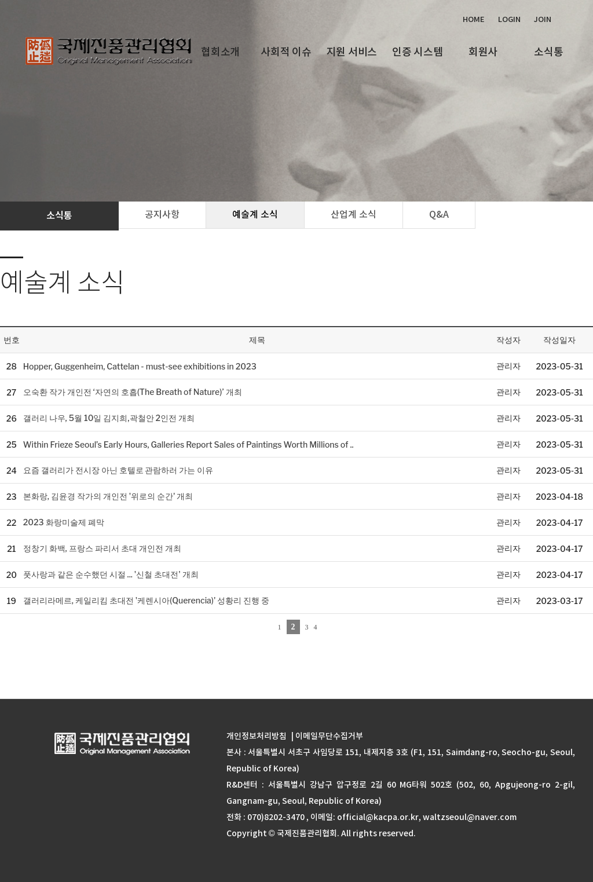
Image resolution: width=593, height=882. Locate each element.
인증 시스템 (417, 51)
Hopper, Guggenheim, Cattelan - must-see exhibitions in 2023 (140, 366)
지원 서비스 (352, 51)
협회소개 (220, 51)
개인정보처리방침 (256, 736)
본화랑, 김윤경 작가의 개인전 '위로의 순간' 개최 (108, 496)
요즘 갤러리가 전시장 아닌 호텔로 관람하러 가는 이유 (118, 470)
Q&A (439, 214)
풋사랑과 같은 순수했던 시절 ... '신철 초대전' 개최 (111, 574)
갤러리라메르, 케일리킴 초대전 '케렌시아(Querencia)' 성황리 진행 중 (146, 600)
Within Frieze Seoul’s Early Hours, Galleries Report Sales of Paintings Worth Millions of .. (188, 444)
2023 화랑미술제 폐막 (63, 522)
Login (509, 19)
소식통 (548, 51)
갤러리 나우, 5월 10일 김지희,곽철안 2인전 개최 (109, 418)
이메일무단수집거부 (329, 736)
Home (474, 19)
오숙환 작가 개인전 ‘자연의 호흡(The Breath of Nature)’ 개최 (132, 392)
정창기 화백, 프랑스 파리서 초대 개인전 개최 (102, 548)
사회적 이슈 (286, 51)
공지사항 (162, 214)
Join (542, 19)
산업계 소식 (353, 214)
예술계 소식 (255, 214)
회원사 (482, 51)
